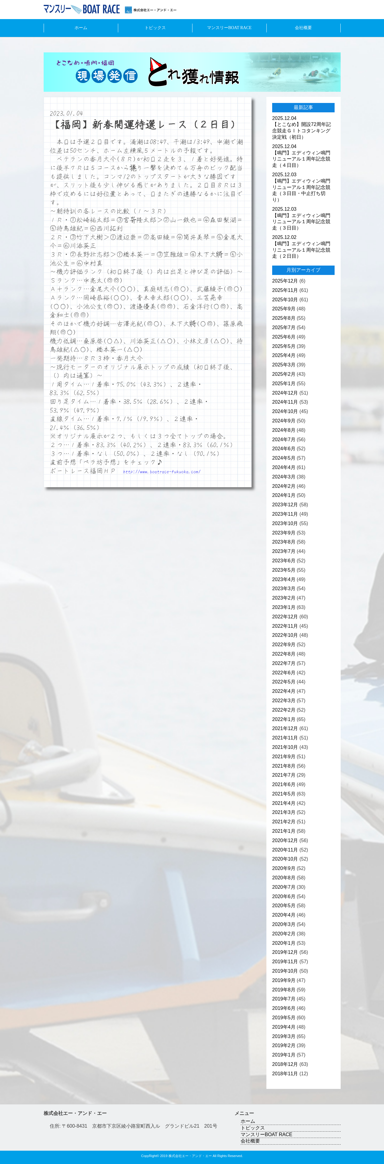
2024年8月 (284, 430)
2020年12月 (285, 840)
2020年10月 (285, 858)
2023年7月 (284, 551)
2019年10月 (285, 971)
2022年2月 (284, 710)
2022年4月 (284, 691)
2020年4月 (284, 915)
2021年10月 (285, 747)
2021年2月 (284, 821)
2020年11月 (285, 849)
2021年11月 (285, 737)
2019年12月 (285, 952)
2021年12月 (285, 728)
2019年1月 (284, 1054)
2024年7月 (284, 439)
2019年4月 (284, 1027)
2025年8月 (284, 318)
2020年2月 (284, 933)
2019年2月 (284, 1045)
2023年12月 (285, 504)
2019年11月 (285, 961)
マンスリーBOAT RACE (229, 27)
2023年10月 (285, 523)
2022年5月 (284, 681)
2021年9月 (284, 756)
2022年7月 (284, 663)
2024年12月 (285, 392)
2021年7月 (284, 775)
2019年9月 (284, 980)
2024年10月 (285, 411)
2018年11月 (285, 1073)
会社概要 (303, 27)
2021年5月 (284, 793)
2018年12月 (285, 1064)
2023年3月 (284, 588)
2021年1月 (284, 831)
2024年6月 (284, 448)
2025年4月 (284, 355)
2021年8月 (284, 766)
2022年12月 (285, 616)
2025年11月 (285, 290)
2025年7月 (284, 327)
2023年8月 (284, 541)
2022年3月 (284, 700)
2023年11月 (285, 514)
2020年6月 (284, 896)
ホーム (81, 27)
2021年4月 (284, 803)
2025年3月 (284, 364)
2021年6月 (284, 784)
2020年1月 (284, 943)
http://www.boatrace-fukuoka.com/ (162, 471)
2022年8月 (284, 653)
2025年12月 (285, 280)
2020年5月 (284, 905)
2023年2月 (284, 597)
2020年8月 (284, 877)
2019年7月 (284, 998)
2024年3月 (284, 476)
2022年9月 (284, 644)
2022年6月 (284, 672)
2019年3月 (284, 1036)
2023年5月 (284, 570)
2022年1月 (284, 719)
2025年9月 (284, 308)
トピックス (155, 27)
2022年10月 (285, 635)
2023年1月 (284, 607)
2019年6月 (284, 1008)
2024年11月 (285, 402)
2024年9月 (284, 420)
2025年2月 (284, 374)
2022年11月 (285, 626)
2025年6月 (284, 336)
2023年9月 (284, 532)
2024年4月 (284, 467)
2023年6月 (284, 560)
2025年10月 (285, 299)
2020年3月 (284, 924)
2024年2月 (284, 486)
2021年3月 (284, 812)
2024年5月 (284, 458)
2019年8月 (284, 989)
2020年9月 (284, 868)
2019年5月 (284, 1017)
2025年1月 (284, 383)
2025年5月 (284, 346)
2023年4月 (284, 579)
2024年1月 (284, 495)
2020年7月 (284, 887)
